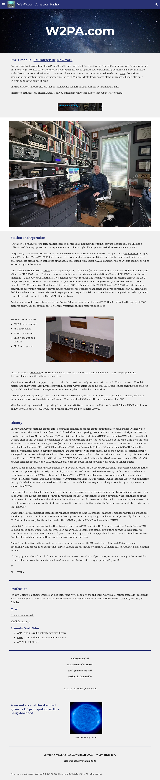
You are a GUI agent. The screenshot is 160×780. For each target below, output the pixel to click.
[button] (4, 4)
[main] (80, 31)
